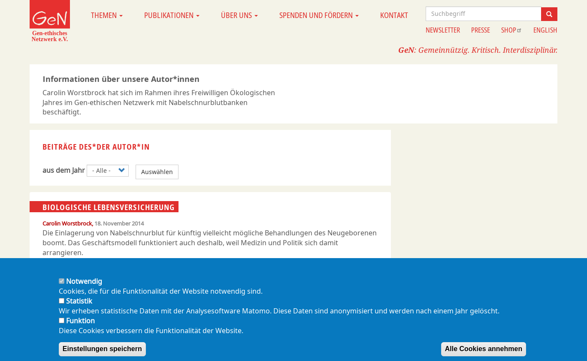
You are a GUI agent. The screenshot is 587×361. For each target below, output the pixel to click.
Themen (107, 15)
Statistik (79, 310)
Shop (511, 30)
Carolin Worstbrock (67, 223)
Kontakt (394, 15)
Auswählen (157, 172)
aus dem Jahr (63, 170)
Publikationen (172, 15)
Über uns (239, 15)
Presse (480, 30)
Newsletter (443, 30)
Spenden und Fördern (319, 15)
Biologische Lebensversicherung (108, 207)
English (545, 30)
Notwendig (84, 290)
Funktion (80, 329)
